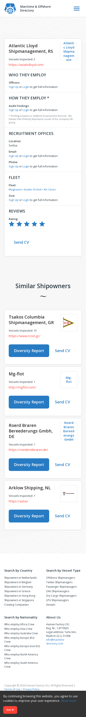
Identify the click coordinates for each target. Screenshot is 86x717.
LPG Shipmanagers (57, 600)
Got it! (10, 710)
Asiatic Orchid (32, 189)
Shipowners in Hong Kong (19, 596)
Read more (68, 701)
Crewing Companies (16, 604)
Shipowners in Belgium (18, 582)
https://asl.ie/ (18, 501)
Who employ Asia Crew (18, 629)
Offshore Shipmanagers (60, 578)
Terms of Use (12, 689)
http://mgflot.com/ (22, 387)
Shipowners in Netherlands (20, 578)
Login (26, 87)
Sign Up (14, 87)
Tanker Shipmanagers (59, 582)
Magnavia (15, 189)
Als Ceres (50, 189)
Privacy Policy (31, 689)
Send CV (21, 242)
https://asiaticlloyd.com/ (26, 64)
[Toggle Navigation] (77, 8)
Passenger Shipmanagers (61, 587)
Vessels (50, 604)
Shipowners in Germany (18, 587)
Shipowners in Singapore (19, 600)
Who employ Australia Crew (21, 633)
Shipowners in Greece (17, 591)
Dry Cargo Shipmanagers (61, 596)
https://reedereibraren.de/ (28, 449)
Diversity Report (29, 350)
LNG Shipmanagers (57, 591)
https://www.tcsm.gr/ (24, 336)
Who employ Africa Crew (19, 624)
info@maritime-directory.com (55, 641)
